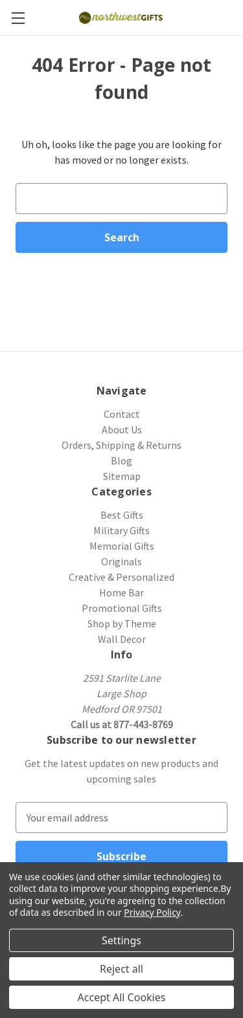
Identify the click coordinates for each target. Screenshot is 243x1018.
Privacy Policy (152, 912)
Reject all (121, 969)
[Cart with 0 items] (235, 16)
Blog (121, 460)
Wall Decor (122, 639)
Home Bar (121, 592)
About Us (122, 429)
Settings (121, 940)
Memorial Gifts (121, 545)
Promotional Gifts (122, 607)
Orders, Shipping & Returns (121, 445)
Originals (121, 561)
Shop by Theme (121, 623)
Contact (122, 413)
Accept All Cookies (122, 997)
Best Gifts (121, 514)
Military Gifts (121, 530)
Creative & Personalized (121, 576)
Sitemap (122, 476)
